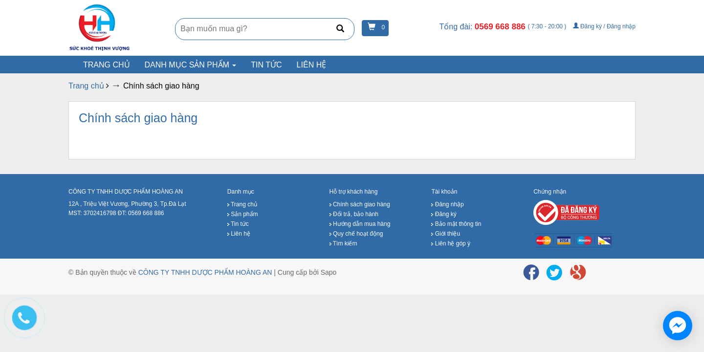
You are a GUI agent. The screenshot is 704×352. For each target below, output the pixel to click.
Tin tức (238, 223)
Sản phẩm (242, 214)
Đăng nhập (447, 204)
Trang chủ (242, 204)
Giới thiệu (445, 233)
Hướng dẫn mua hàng (360, 223)
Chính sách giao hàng (138, 118)
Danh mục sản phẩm (191, 65)
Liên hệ (312, 65)
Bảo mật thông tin (456, 223)
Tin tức (266, 65)
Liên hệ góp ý (450, 243)
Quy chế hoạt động (356, 233)
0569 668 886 (501, 26)
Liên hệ (238, 233)
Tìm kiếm (343, 243)
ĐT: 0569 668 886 (141, 213)
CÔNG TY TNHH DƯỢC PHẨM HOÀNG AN (205, 272)
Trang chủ (106, 65)
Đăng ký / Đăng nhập (604, 26)
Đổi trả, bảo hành (354, 214)
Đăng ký (443, 214)
